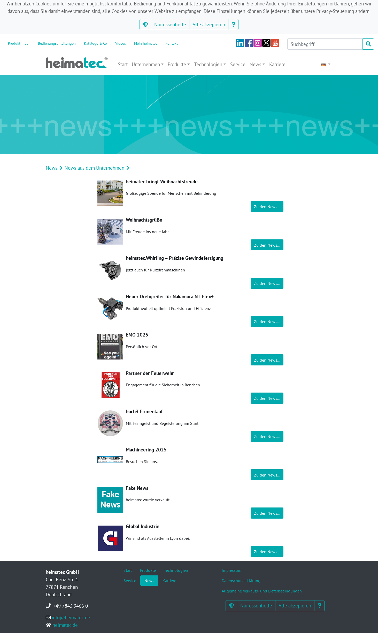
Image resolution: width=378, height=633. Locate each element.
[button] (145, 24)
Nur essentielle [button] (170, 24)
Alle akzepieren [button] (208, 24)
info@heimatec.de (71, 617)
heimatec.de (65, 625)
